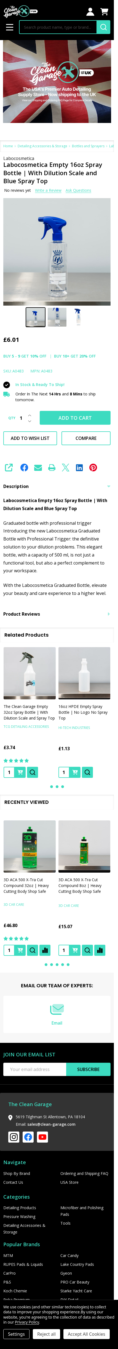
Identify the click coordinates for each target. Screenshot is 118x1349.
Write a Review (48, 190)
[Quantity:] (9, 950)
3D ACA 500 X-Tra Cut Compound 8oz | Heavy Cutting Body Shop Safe (79, 885)
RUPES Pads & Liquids (23, 1264)
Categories (16, 1196)
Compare (86, 438)
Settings (16, 1334)
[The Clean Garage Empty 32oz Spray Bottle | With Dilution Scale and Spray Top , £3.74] (30, 673)
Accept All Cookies (86, 1334)
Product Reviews (57, 614)
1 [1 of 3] (51, 786)
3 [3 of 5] (57, 964)
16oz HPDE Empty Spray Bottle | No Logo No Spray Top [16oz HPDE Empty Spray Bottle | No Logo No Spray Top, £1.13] (83, 712)
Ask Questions (78, 190)
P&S (7, 1282)
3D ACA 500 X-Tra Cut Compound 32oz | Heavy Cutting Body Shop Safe (26, 885)
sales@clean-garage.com (51, 1124)
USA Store (69, 1182)
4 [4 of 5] (62, 964)
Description (57, 486)
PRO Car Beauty (74, 1282)
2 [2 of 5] (51, 964)
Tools (65, 1223)
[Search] (103, 27)
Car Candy (69, 1255)
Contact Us (13, 1182)
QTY (11, 418)
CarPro (9, 1273)
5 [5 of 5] (68, 964)
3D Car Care (14, 904)
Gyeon (66, 1273)
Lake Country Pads (77, 1264)
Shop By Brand (16, 1173)
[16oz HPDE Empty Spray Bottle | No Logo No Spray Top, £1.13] (84, 673)
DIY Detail (69, 1299)
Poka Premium (16, 1299)
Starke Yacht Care (76, 1290)
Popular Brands (21, 1244)
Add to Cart (75, 417)
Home (8, 146)
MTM (8, 1255)
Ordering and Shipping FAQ (84, 1173)
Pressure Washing (19, 1216)
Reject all (46, 1334)
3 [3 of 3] (62, 786)
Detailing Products (19, 1207)
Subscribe (88, 1069)
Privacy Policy (27, 1322)
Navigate (14, 1162)
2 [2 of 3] (57, 786)
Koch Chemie (15, 1290)
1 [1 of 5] (46, 964)
